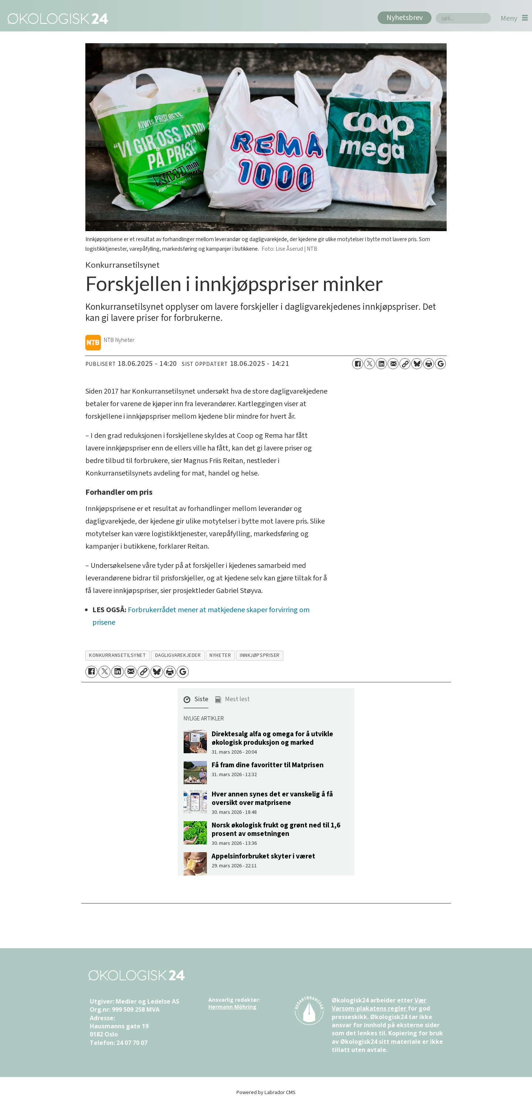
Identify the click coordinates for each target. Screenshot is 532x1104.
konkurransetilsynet (117, 655)
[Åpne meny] (514, 18)
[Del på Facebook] (357, 363)
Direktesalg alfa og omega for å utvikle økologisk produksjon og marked (272, 738)
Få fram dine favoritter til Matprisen (268, 765)
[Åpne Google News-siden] (440, 363)
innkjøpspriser (260, 655)
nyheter (220, 655)
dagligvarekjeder (178, 655)
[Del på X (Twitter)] (369, 363)
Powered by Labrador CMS (266, 1092)
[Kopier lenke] (404, 363)
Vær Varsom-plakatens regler (379, 1004)
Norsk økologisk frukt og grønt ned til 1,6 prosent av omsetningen (276, 829)
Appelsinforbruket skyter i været (263, 856)
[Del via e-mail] (393, 363)
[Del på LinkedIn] (381, 363)
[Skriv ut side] (428, 363)
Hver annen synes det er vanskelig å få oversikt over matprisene (272, 798)
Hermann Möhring (232, 1006)
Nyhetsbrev (404, 18)
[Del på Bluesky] (416, 363)
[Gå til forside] (56, 18)
